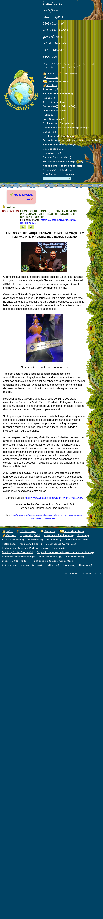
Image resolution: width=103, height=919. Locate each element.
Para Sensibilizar (54, 119)
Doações (49, 174)
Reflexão (49, 114)
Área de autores (55, 81)
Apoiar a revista (23, 194)
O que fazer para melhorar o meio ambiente (71, 140)
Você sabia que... (54, 148)
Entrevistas (50, 106)
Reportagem (52, 153)
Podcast (49, 97)
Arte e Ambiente (53, 102)
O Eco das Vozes (54, 110)
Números (69, 174)
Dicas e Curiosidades (57, 157)
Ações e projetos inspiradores (62, 165)
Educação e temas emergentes (63, 161)
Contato (50, 85)
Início (48, 73)
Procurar (50, 77)
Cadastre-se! (67, 73)
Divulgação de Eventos (58, 136)
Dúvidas (66, 170)
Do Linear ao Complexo (58, 123)
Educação (69, 106)
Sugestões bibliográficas (59, 144)
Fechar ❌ (28, 199)
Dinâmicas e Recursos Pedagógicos (66, 127)
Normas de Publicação (58, 93)
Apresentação (52, 89)
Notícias (49, 170)
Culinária (49, 131)
